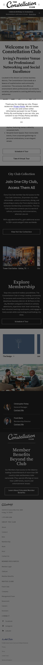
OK (21, 122)
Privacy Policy (19, 106)
